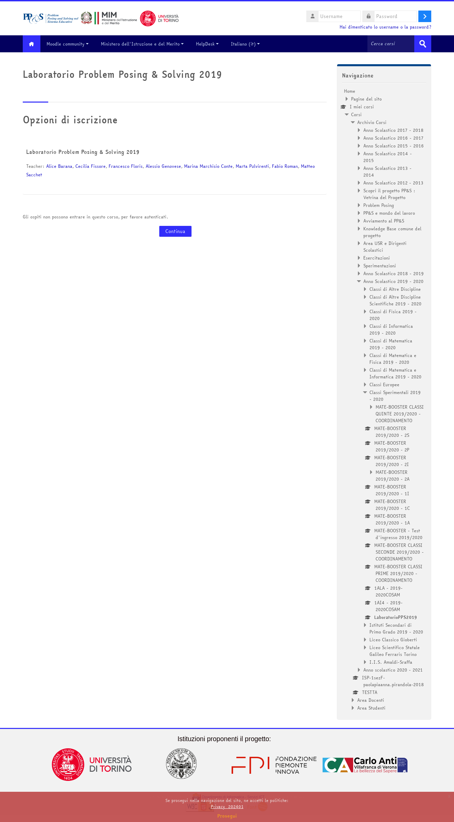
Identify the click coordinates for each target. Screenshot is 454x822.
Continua (175, 231)
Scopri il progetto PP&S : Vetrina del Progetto (389, 194)
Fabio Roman (285, 166)
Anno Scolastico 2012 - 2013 (393, 182)
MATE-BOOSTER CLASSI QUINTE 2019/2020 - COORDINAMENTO (400, 414)
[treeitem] (384, 399)
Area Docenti (370, 700)
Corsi (356, 114)
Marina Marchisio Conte (208, 166)
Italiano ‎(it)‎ (246, 43)
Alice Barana (59, 166)
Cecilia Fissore (90, 166)
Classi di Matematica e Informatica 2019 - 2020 (395, 373)
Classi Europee (384, 384)
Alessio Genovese (163, 166)
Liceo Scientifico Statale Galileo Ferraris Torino (394, 651)
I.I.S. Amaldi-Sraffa (390, 662)
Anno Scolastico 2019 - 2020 (393, 281)
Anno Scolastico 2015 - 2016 (393, 145)
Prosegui (227, 816)
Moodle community (69, 43)
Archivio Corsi (371, 122)
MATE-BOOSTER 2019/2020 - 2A (393, 475)
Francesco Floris (126, 166)
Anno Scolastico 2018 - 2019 (393, 273)
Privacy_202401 (227, 806)
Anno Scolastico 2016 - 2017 (393, 138)
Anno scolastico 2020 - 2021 (393, 669)
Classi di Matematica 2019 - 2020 (390, 344)
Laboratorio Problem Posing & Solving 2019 (83, 152)
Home (349, 91)
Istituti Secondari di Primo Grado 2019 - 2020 (396, 628)
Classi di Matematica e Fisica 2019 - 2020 (392, 358)
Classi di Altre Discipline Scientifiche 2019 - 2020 (395, 300)
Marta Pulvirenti (252, 166)
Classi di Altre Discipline (395, 289)
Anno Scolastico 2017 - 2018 (393, 130)
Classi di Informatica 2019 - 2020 (391, 329)
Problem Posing (378, 205)
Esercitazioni (376, 257)
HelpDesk (208, 43)
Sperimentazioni (379, 265)
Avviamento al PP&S (383, 220)
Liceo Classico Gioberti (393, 639)
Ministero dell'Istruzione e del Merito (143, 43)
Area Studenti (371, 707)
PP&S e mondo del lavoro (389, 213)
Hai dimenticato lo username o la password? (385, 27)
